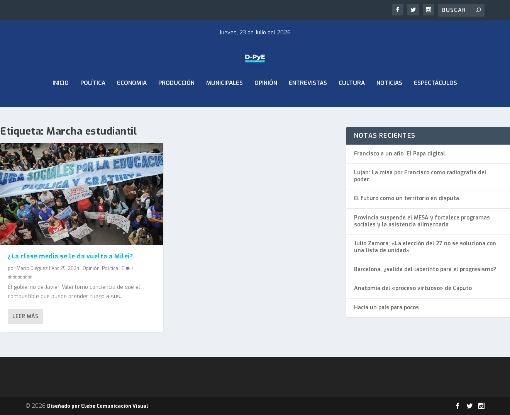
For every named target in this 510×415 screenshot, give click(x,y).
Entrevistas (308, 103)
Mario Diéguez (32, 268)
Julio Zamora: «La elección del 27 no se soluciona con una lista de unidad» (425, 247)
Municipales (224, 103)
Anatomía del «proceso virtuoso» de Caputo (413, 288)
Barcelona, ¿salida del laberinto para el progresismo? (425, 269)
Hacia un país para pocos (386, 307)
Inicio (61, 103)
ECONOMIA (132, 103)
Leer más (25, 316)
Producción (176, 103)
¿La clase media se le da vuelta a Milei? (70, 256)
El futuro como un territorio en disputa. (407, 198)
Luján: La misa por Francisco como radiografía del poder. (420, 176)
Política (92, 103)
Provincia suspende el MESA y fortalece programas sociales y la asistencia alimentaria (422, 221)
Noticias (389, 103)
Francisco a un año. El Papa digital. (400, 153)
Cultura (352, 103)
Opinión (265, 103)
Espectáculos (435, 103)
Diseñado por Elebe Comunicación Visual (97, 406)
